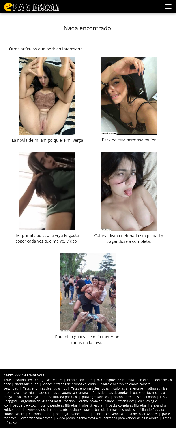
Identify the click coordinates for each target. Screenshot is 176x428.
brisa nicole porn (80, 380)
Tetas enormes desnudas (90, 388)
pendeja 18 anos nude (72, 414)
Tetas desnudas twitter (21, 380)
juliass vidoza (53, 380)
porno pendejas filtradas (58, 405)
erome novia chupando (96, 401)
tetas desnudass (122, 409)
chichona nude (40, 414)
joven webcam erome (36, 418)
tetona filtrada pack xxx (60, 397)
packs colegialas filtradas (127, 405)
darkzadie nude (27, 384)
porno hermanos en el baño (135, 397)
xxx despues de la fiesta (115, 380)
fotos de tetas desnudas (110, 392)
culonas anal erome (128, 388)
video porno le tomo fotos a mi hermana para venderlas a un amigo (107, 418)
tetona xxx (126, 401)
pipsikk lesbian (93, 405)
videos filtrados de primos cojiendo (69, 384)
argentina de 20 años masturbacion (48, 401)
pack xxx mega (27, 397)
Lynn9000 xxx (36, 409)
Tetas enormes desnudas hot (45, 388)
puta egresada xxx (95, 397)
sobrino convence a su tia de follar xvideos (126, 414)
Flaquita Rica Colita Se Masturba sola (78, 409)
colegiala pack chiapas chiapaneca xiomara (55, 392)
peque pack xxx (24, 405)
